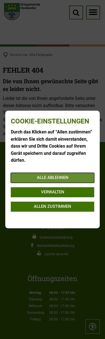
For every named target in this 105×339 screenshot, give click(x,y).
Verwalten (52, 191)
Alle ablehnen (52, 177)
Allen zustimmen (52, 206)
